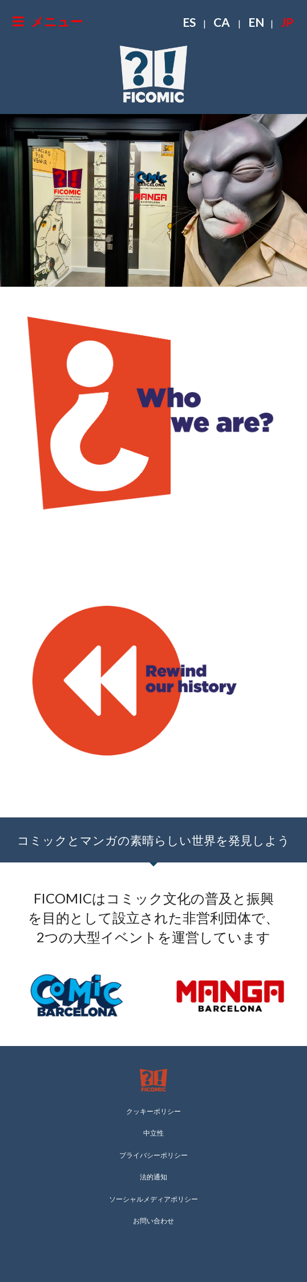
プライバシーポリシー (153, 1155)
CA (221, 22)
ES (189, 22)
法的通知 (153, 1177)
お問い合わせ (153, 1220)
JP (287, 22)
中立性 (153, 1133)
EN (256, 22)
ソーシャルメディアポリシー (153, 1199)
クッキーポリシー (153, 1111)
